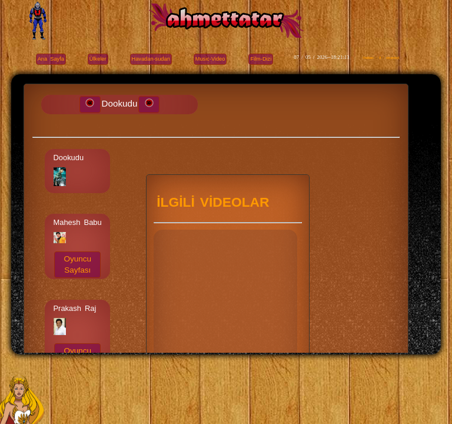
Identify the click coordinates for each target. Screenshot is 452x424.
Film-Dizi (260, 59)
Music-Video (210, 59)
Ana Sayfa (51, 59)
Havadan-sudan (151, 59)
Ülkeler (98, 59)
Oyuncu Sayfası (77, 264)
